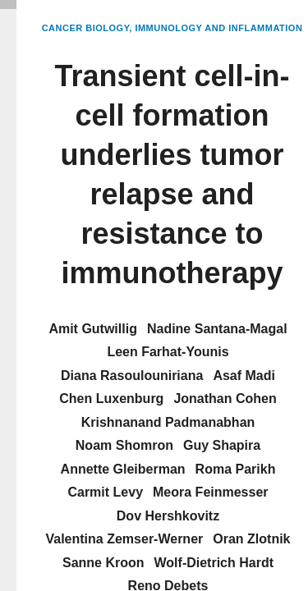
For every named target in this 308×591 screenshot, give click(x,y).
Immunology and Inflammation (218, 28)
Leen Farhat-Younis (167, 352)
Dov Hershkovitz (168, 516)
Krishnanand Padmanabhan (168, 422)
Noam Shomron (124, 445)
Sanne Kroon (103, 563)
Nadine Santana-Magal (217, 329)
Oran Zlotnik (251, 539)
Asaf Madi (244, 376)
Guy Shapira (221, 445)
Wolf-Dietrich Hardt (214, 563)
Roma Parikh (235, 469)
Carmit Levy (105, 492)
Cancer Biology (86, 28)
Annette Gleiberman (123, 469)
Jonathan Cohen (224, 398)
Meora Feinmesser (211, 492)
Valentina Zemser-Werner (124, 539)
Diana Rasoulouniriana (132, 376)
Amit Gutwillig (92, 329)
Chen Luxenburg (111, 398)
